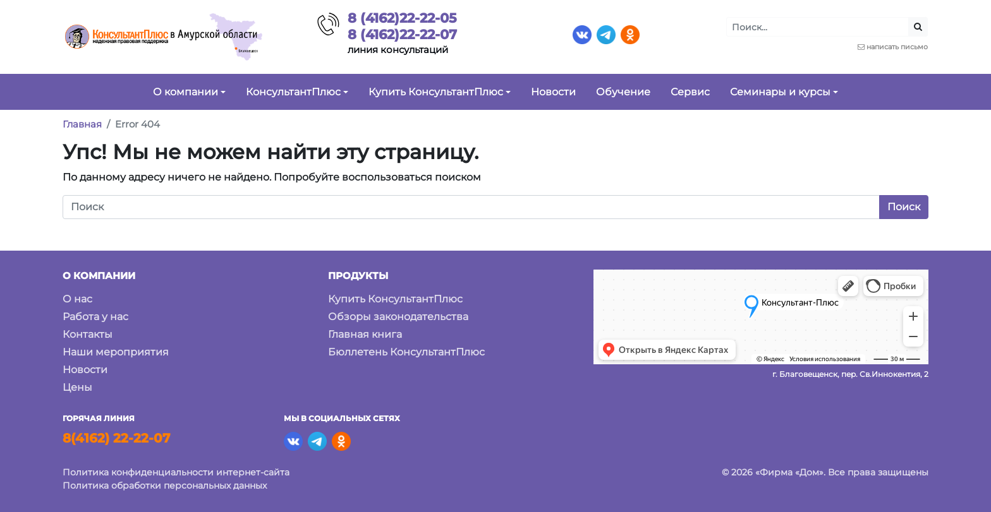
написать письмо (897, 46)
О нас (77, 299)
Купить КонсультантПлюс (395, 299)
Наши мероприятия (116, 352)
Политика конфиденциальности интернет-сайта (176, 472)
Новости (85, 370)
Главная (82, 124)
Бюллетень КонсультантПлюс (406, 352)
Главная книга (365, 334)
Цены (77, 387)
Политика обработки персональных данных (165, 485)
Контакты (87, 334)
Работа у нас (95, 317)
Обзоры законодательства (398, 317)
